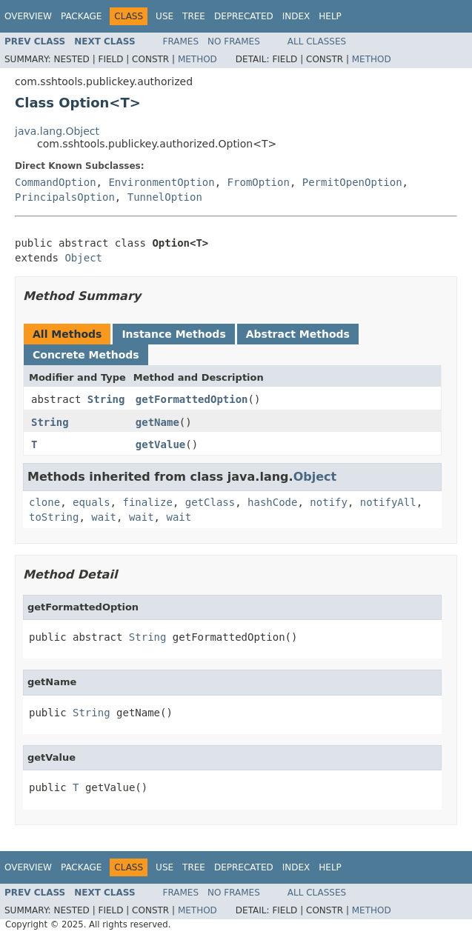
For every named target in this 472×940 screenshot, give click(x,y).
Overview (28, 16)
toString (54, 517)
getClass (210, 502)
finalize (147, 502)
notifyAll (388, 502)
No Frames (233, 41)
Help (330, 16)
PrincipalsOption (65, 197)
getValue (160, 444)
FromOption (258, 182)
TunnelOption (164, 197)
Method (197, 59)
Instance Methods (173, 334)
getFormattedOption (192, 399)
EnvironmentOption (161, 182)
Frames (181, 41)
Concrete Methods (86, 355)
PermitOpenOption (352, 182)
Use (164, 16)
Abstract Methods (298, 334)
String (106, 399)
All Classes (316, 41)
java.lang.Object (57, 131)
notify (329, 502)
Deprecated (243, 16)
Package (81, 16)
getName (157, 422)
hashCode (272, 502)
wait (103, 517)
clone (44, 502)
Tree (193, 16)
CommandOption (55, 182)
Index (296, 16)
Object (83, 258)
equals (91, 502)
